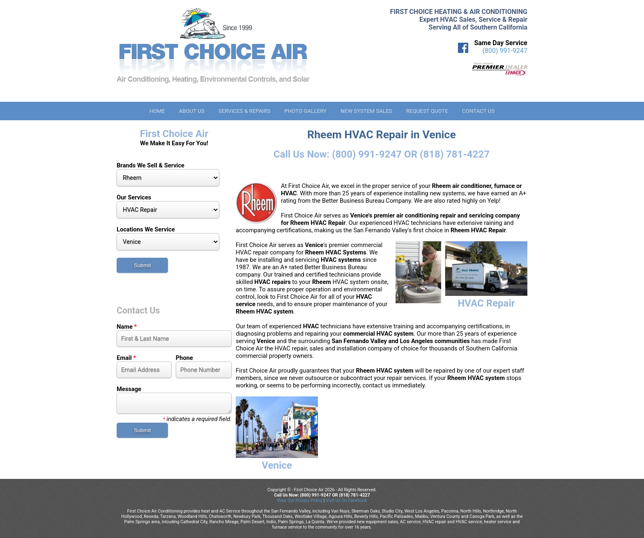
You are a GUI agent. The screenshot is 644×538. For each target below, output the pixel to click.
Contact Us (478, 111)
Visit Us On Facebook (346, 500)
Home (157, 111)
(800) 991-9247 (505, 51)
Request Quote (427, 111)
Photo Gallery (305, 111)
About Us (191, 111)
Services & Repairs (244, 111)
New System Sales (366, 111)
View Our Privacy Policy (299, 500)
